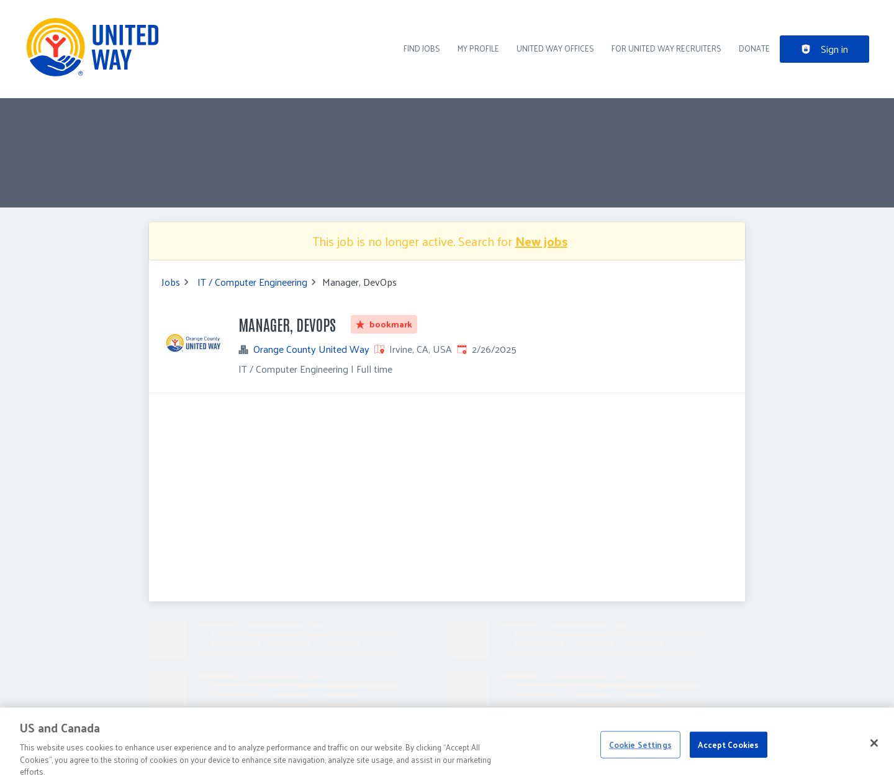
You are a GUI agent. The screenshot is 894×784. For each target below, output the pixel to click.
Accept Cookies (728, 744)
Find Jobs (422, 48)
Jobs (170, 282)
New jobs (541, 241)
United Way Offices (555, 48)
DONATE (754, 48)
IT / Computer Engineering (252, 282)
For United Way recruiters (666, 48)
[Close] (874, 743)
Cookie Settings (640, 744)
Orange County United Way (311, 349)
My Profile (478, 48)
